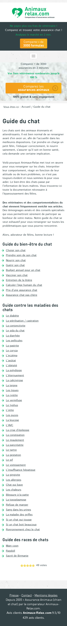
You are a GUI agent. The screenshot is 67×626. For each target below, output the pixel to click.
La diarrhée (13, 336)
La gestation (13, 455)
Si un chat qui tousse (19, 520)
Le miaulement (15, 440)
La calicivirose (14, 380)
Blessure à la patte (17, 495)
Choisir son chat (16, 250)
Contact (26, 595)
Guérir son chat (15, 265)
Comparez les (33, 88)
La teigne (11, 385)
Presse (14, 595)
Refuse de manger (17, 505)
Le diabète (12, 316)
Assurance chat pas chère (21, 295)
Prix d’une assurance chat (21, 290)
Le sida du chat (15, 331)
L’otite (10, 410)
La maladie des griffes (19, 515)
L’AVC (9, 425)
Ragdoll (10, 551)
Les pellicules (14, 341)
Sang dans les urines (18, 510)
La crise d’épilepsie (17, 430)
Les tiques (12, 390)
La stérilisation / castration (22, 321)
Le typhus (12, 405)
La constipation (15, 435)
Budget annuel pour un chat (23, 270)
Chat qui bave (14, 485)
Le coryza (12, 351)
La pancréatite (15, 445)
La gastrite (12, 346)
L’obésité (11, 366)
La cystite (12, 395)
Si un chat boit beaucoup (21, 525)
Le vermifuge (14, 400)
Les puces (12, 415)
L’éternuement (15, 375)
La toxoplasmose (16, 500)
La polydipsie (14, 370)
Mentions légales (46, 595)
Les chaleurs (13, 490)
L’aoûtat (11, 361)
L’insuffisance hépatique (20, 470)
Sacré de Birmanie (17, 556)
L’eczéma (11, 356)
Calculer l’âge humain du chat (24, 285)
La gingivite (13, 475)
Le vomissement (16, 465)
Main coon (12, 546)
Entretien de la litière (19, 280)
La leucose (12, 420)
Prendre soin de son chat (21, 255)
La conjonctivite (15, 326)
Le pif (9, 460)
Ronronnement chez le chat (23, 530)
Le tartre (11, 450)
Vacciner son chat (17, 275)
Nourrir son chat (16, 260)
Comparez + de (33, 43)
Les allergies (13, 480)
